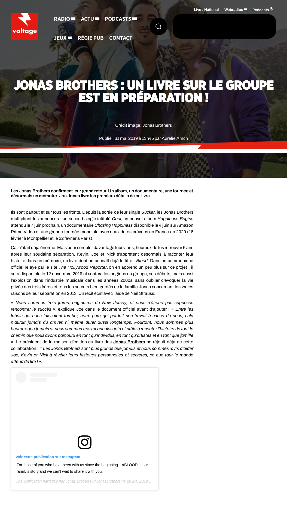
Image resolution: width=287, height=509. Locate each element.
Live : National (206, 10)
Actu (87, 19)
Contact (120, 38)
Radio (62, 19)
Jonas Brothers (129, 342)
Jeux (60, 38)
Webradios (233, 10)
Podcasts (118, 19)
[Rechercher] (158, 26)
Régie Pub (91, 38)
